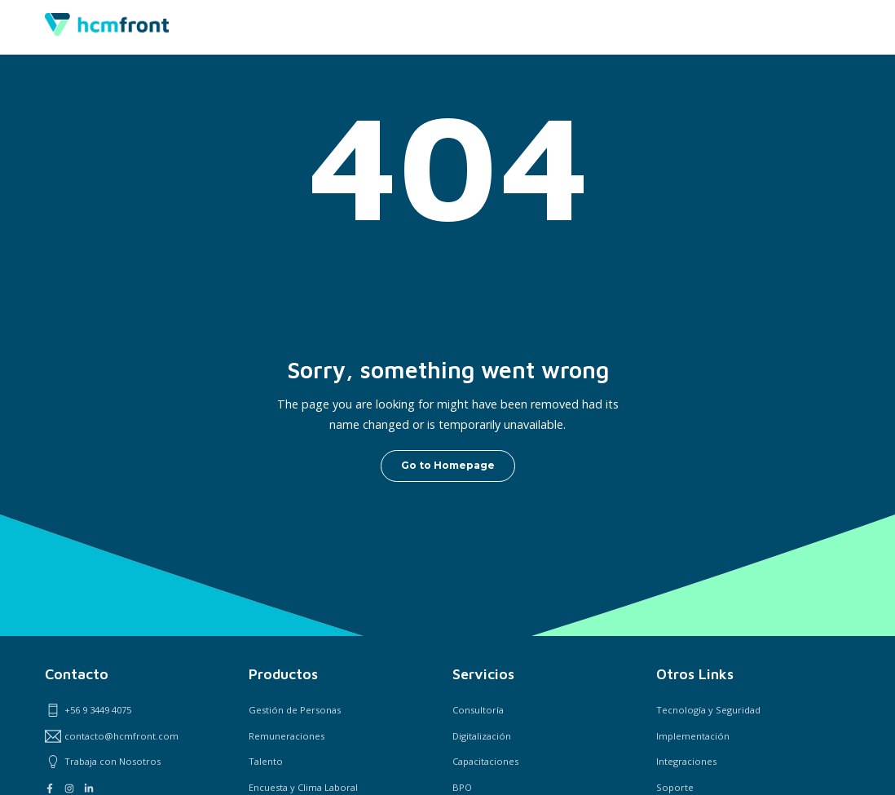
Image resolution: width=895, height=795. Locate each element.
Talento (266, 761)
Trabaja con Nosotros (103, 761)
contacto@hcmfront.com (112, 736)
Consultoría (478, 710)
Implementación (693, 736)
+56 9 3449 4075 (88, 710)
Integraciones (686, 761)
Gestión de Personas (295, 710)
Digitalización (481, 736)
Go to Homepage (448, 465)
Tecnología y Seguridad (708, 710)
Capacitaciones (485, 761)
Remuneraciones (286, 736)
